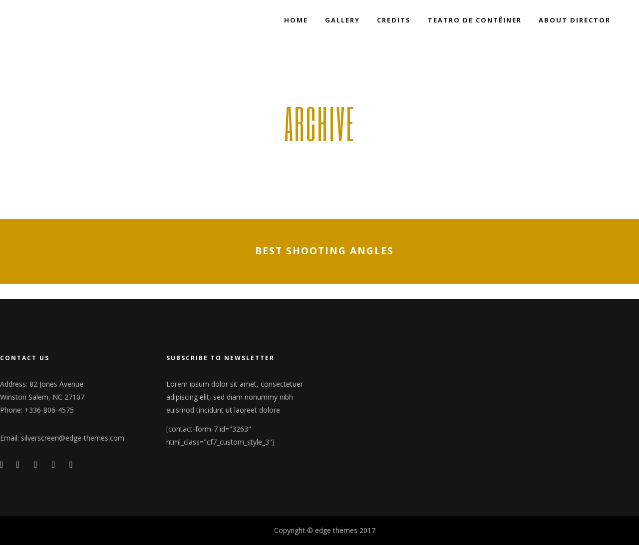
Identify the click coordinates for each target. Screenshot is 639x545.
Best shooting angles (324, 251)
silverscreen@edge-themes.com (72, 438)
